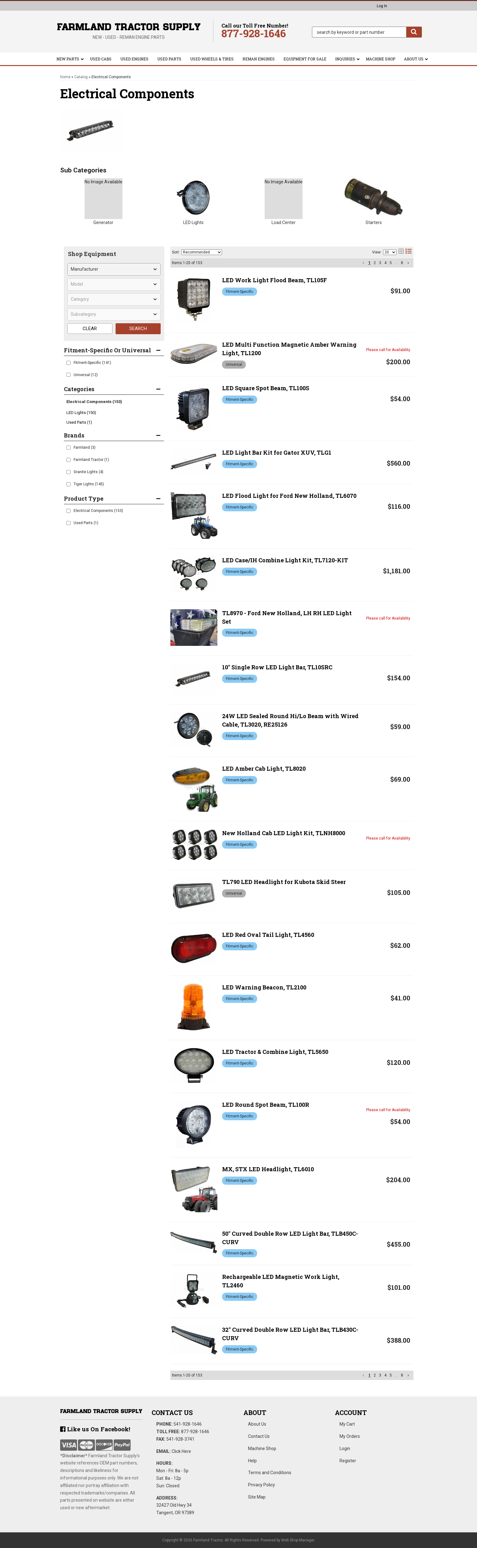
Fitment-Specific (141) (92, 362)
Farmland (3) (85, 447)
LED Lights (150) (81, 412)
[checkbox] (68, 363)
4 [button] (385, 263)
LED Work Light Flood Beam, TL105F (274, 280)
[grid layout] (401, 252)
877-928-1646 (195, 1431)
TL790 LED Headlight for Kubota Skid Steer (284, 882)
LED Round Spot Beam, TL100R (265, 1104)
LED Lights (193, 222)
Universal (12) (86, 375)
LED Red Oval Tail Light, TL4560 (268, 934)
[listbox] (114, 269)
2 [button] (375, 263)
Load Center (284, 222)
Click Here (181, 1451)
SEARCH (138, 328)
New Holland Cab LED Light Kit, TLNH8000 (283, 833)
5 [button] (391, 263)
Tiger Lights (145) (89, 484)
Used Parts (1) (79, 422)
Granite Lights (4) (88, 472)
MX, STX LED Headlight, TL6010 (268, 1169)
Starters (374, 222)
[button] (367, 32)
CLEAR (90, 328)
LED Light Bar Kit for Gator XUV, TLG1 (276, 452)
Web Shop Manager (297, 1540)
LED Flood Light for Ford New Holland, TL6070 (289, 495)
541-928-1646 (188, 1424)
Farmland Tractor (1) (91, 459)
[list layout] (409, 252)
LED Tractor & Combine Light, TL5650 (275, 1051)
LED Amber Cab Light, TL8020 (264, 768)
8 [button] (402, 263)
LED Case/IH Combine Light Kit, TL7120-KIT (285, 560)
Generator (103, 222)
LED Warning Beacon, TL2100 (264, 987)
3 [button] (380, 263)
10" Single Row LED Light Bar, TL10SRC (277, 667)
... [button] (396, 263)
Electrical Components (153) (94, 401)
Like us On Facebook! (95, 1429)
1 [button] (369, 263)
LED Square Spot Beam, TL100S (265, 388)
